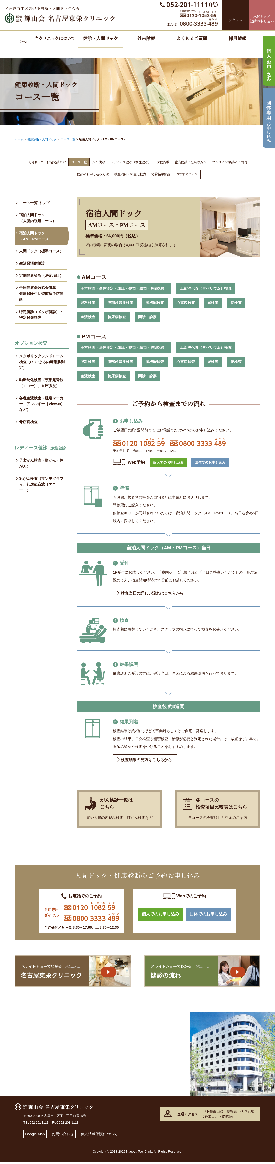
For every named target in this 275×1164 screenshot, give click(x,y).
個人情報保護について (99, 1136)
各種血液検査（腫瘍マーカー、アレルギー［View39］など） (42, 405)
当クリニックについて (54, 38)
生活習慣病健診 (32, 263)
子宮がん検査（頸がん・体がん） (41, 464)
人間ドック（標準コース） (41, 251)
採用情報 (237, 38)
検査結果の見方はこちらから (146, 760)
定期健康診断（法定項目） (41, 275)
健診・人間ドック (100, 38)
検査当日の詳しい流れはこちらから (152, 593)
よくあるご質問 (191, 38)
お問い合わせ (63, 1136)
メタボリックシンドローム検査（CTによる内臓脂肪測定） (42, 362)
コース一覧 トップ (34, 202)
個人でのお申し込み (167, 462)
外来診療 (146, 38)
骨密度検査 (28, 423)
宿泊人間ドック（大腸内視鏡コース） (37, 217)
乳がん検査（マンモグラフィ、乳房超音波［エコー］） (41, 485)
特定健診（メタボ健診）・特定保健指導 (41, 315)
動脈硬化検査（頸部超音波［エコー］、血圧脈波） (41, 383)
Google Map (35, 1136)
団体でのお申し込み (209, 462)
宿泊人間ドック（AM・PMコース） (36, 236)
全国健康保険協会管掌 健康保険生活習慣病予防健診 (41, 294)
